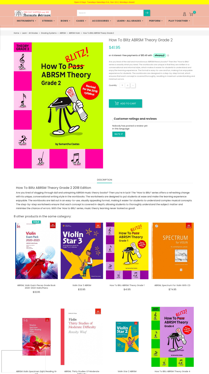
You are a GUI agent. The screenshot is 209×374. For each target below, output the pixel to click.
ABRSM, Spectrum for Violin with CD (172, 285)
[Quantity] (122, 85)
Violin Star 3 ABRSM (81, 285)
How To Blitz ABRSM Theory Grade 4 (172, 371)
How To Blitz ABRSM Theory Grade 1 (127, 285)
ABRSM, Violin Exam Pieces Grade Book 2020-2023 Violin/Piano (36, 286)
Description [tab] (104, 179)
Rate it (119, 134)
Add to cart (125, 103)
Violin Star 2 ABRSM (127, 371)
